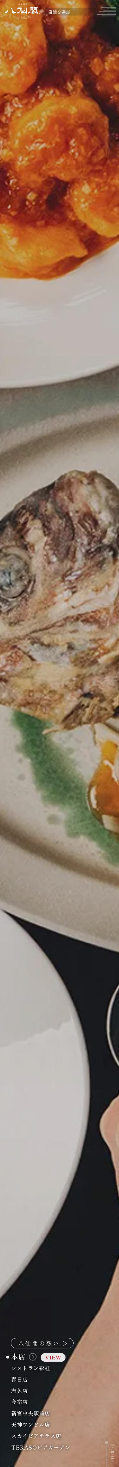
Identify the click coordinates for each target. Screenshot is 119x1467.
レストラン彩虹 (46, 1368)
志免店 (35, 1391)
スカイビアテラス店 (51, 1436)
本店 (38, 1356)
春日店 (35, 1379)
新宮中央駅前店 (46, 1413)
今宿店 (35, 1402)
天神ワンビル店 (46, 1424)
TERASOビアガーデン (56, 1447)
